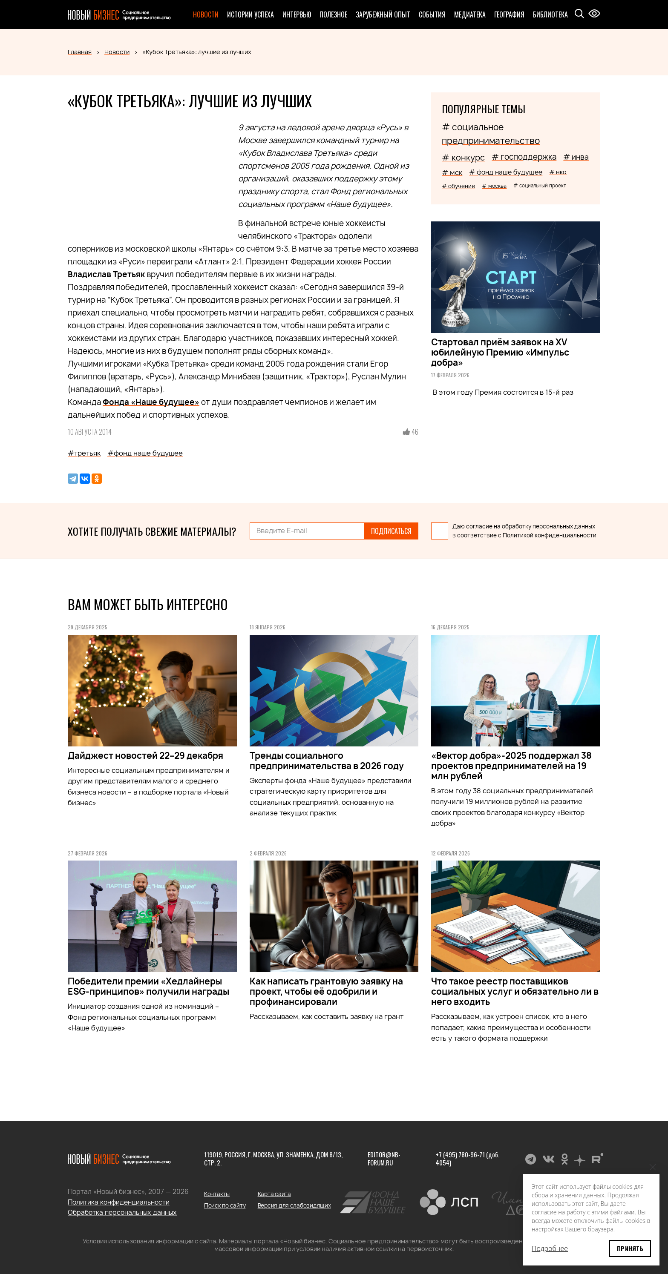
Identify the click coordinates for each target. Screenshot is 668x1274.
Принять (630, 1248)
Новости (206, 14)
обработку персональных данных (548, 526)
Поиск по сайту (224, 1205)
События (432, 14)
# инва (576, 157)
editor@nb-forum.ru (384, 1159)
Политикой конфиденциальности (549, 535)
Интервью (296, 14)
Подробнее (550, 1248)
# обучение (458, 186)
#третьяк (84, 453)
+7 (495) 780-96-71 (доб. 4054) (467, 1159)
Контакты (217, 1194)
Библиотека (550, 14)
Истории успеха (250, 14)
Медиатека (470, 14)
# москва (494, 185)
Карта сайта (274, 1194)
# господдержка (524, 157)
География (509, 14)
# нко (558, 172)
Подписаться (391, 531)
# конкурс (463, 157)
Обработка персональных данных (122, 1212)
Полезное (333, 14)
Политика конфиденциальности (119, 1202)
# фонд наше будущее (505, 172)
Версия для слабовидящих (294, 1205)
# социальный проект (539, 185)
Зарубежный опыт (383, 14)
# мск (452, 172)
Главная (80, 52)
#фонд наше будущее (145, 453)
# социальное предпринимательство (491, 133)
